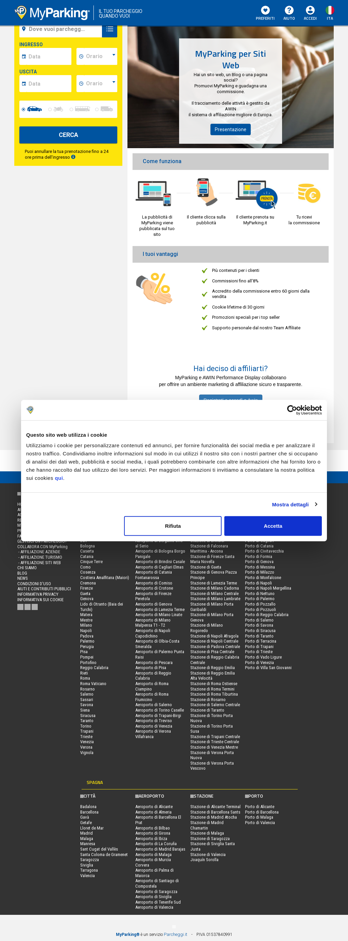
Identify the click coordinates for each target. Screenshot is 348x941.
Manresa (87, 843)
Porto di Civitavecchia (264, 551)
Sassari (86, 699)
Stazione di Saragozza (210, 838)
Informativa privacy (37, 594)
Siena (85, 710)
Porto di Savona (259, 625)
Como (85, 567)
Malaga (86, 838)
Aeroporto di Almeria (153, 812)
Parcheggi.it (175, 934)
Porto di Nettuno (260, 593)
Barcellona (89, 812)
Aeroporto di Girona (152, 833)
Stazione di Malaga (207, 833)
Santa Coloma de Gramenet (104, 854)
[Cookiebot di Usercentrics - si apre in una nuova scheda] (292, 410)
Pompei (86, 657)
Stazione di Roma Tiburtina (214, 694)
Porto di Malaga (259, 817)
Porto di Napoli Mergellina (268, 588)
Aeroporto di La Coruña (156, 843)
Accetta (273, 526)
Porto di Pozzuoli (260, 609)
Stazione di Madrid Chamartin (207, 825)
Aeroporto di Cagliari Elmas (159, 567)
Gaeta (85, 593)
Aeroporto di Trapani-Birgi (158, 715)
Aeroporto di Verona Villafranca (153, 734)
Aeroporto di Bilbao (152, 828)
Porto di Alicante (259, 806)
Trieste (86, 736)
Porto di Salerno (259, 620)
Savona (86, 704)
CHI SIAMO (27, 567)
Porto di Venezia (259, 662)
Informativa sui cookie (40, 599)
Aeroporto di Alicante (154, 806)
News (22, 578)
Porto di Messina (260, 567)
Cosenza (87, 572)
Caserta (87, 551)
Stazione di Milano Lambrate (215, 598)
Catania (86, 556)
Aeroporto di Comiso (153, 583)
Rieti (84, 673)
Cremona (88, 583)
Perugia (87, 646)
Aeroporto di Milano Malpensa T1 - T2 (153, 622)
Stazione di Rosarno (208, 699)
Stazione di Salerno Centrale (215, 704)
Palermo (87, 641)
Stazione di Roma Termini (212, 689)
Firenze (86, 588)
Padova (86, 636)
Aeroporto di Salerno (153, 704)
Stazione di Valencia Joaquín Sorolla (208, 857)
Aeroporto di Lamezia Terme (160, 609)
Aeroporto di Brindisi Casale (160, 561)
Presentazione (230, 129)
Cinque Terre (91, 561)
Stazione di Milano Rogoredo (206, 628)
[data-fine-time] (100, 83)
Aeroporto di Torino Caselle (159, 710)
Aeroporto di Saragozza (156, 891)
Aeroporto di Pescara (154, 662)
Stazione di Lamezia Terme (213, 583)
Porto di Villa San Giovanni (268, 667)
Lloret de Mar (92, 828)
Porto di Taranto (259, 636)
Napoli (86, 630)
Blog (22, 573)
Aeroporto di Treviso (153, 720)
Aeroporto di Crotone (154, 588)
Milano (86, 625)
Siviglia (86, 865)
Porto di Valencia (260, 822)
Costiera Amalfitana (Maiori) (104, 577)
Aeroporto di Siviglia (153, 896)
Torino (85, 726)
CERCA (68, 134)
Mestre (86, 620)
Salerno (86, 694)
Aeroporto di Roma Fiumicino (152, 697)
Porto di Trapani (259, 646)
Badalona (88, 806)
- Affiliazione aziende (38, 551)
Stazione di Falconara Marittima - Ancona (209, 548)
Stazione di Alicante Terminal (215, 806)
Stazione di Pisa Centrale (212, 651)
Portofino (88, 662)
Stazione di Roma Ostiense (213, 683)
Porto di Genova (259, 561)
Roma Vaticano (93, 683)
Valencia (87, 875)
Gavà (84, 817)
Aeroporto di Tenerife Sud (158, 902)
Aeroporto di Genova (153, 604)
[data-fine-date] (49, 83)
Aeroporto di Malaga (153, 854)
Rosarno (87, 689)
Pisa (84, 651)
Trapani (86, 731)
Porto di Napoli (258, 583)
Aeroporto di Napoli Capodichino (152, 633)
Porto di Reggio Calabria (267, 614)
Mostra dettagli (290, 504)
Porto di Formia (258, 556)
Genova (86, 598)
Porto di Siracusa (260, 630)
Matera (86, 614)
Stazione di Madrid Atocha (213, 817)
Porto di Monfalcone (263, 577)
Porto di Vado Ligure (263, 657)
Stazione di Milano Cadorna (214, 588)
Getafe (86, 822)
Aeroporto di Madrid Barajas (160, 849)
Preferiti (265, 13)
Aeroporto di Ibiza (151, 838)
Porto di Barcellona (262, 812)
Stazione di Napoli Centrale (214, 641)
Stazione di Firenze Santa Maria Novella (212, 559)
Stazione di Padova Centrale (215, 646)
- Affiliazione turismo (39, 557)
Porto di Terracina (260, 641)
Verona (86, 747)
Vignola (86, 752)
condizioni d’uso (34, 583)
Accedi (310, 18)
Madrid (86, 833)
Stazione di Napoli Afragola (214, 636)
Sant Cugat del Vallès (99, 849)
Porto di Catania (259, 545)
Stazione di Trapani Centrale (215, 736)
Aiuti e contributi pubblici (44, 588)
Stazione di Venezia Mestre (214, 747)
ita (330, 18)
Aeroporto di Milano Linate (158, 614)
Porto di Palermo (260, 598)
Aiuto (289, 13)
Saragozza (89, 859)
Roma (85, 678)
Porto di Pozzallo (260, 604)
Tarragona (89, 870)
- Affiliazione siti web (39, 562)
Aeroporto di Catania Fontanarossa (153, 575)
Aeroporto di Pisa (150, 667)
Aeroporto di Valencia (154, 907)
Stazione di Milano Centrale (214, 593)
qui (59, 478)
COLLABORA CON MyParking (42, 546)
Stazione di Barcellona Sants (215, 812)
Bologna (87, 545)
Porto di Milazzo (259, 572)
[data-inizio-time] (100, 56)
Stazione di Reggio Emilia (212, 667)
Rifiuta (173, 526)
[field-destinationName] (61, 28)
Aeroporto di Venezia (153, 726)
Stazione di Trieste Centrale (214, 741)
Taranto (86, 720)
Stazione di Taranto (207, 710)
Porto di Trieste (259, 651)
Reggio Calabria (94, 667)
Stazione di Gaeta (205, 567)
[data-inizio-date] (49, 56)
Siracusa (87, 715)
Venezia (87, 741)
